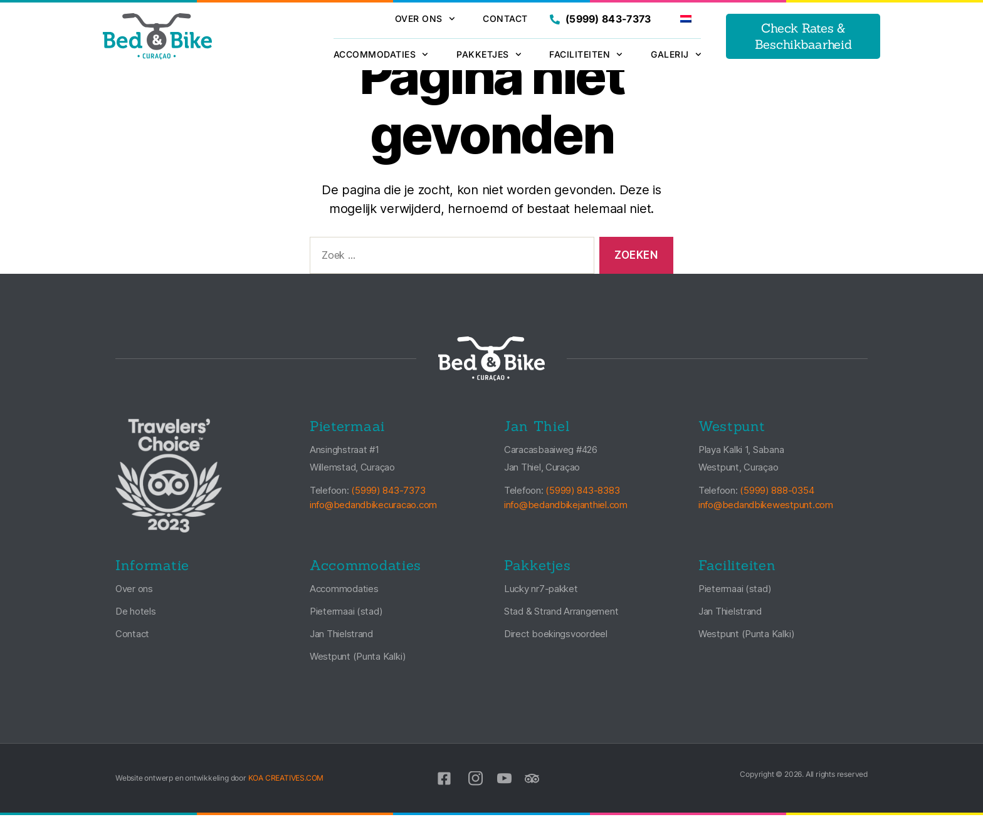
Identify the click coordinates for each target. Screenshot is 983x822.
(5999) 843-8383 (582, 497)
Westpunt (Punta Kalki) (358, 663)
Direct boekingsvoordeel (555, 641)
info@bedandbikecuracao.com (373, 511)
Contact (505, 18)
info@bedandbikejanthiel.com (566, 511)
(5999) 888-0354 (777, 497)
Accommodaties (381, 54)
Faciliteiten (586, 54)
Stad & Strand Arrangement (561, 618)
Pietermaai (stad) (346, 618)
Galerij (676, 54)
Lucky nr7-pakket (541, 595)
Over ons (425, 18)
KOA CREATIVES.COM (286, 784)
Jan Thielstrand (341, 641)
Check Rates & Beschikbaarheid (803, 36)
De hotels (135, 618)
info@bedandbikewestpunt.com (765, 511)
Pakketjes (488, 54)
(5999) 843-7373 (600, 19)
